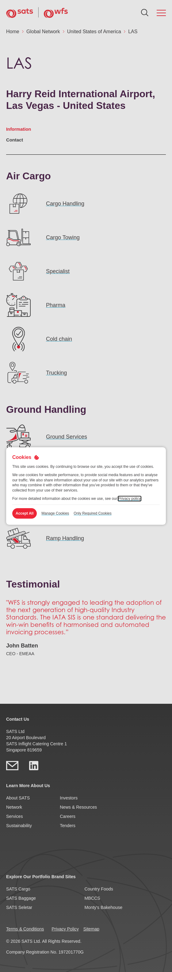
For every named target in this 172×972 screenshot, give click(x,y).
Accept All (24, 513)
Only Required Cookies (92, 513)
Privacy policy (129, 498)
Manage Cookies (55, 513)
